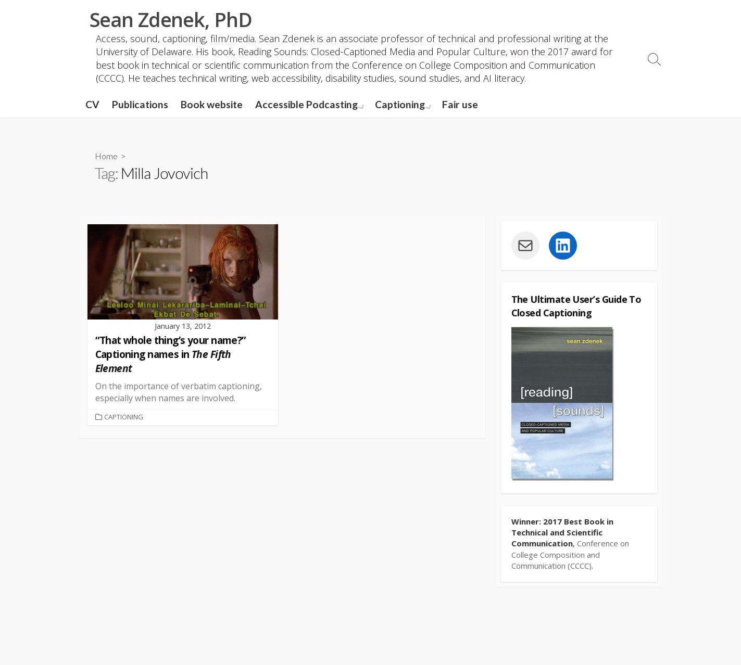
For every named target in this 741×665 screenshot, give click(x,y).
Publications (140, 104)
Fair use (458, 104)
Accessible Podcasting (306, 104)
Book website (212, 104)
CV (92, 104)
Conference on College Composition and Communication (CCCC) (570, 554)
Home (106, 156)
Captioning (399, 104)
